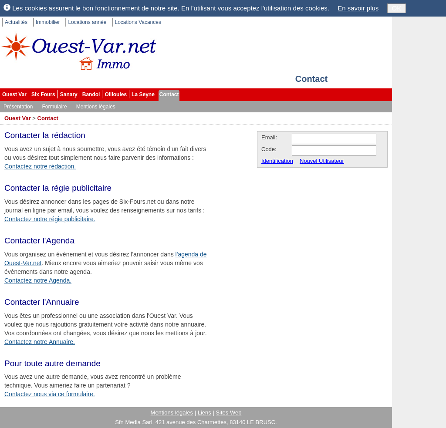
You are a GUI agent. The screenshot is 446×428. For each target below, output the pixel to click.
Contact (169, 94)
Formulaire (54, 107)
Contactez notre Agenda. (37, 280)
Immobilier (48, 22)
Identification (277, 161)
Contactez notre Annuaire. (39, 341)
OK (397, 8)
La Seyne (143, 94)
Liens (204, 412)
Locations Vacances (138, 22)
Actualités (16, 22)
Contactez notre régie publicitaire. (49, 219)
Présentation (18, 107)
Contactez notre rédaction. (40, 166)
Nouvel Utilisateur (322, 161)
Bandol (91, 94)
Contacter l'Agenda (39, 240)
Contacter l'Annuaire (41, 302)
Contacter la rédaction (44, 135)
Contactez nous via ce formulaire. (49, 394)
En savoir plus (358, 8)
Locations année (87, 22)
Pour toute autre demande (52, 363)
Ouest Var (14, 94)
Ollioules (116, 94)
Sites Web (228, 412)
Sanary (69, 94)
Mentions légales (95, 107)
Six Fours (43, 94)
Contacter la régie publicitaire (58, 187)
